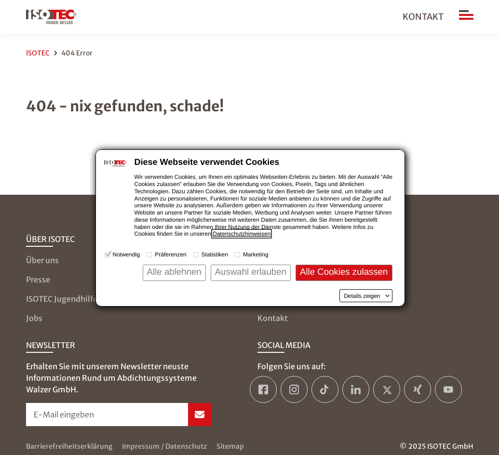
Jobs (34, 318)
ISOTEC (38, 53)
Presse (38, 279)
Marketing (256, 254)
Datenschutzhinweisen (241, 233)
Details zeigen (362, 296)
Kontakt (423, 16)
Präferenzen (170, 254)
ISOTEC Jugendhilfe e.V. (69, 299)
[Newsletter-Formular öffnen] (118, 414)
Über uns (42, 260)
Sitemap (230, 446)
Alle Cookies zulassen (344, 272)
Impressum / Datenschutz (164, 446)
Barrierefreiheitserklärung (69, 446)
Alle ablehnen (174, 272)
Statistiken (215, 254)
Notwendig (126, 254)
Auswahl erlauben (250, 272)
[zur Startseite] (51, 17)
